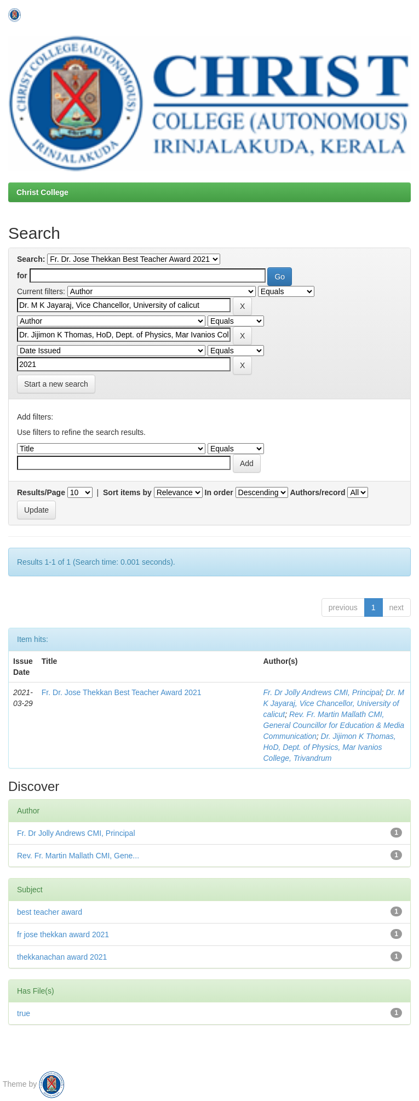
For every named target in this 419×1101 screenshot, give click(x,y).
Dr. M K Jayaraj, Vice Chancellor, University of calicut (334, 703)
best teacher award (49, 912)
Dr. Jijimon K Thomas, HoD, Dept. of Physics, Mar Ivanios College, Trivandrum (329, 747)
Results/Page (41, 492)
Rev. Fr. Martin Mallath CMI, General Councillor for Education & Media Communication (334, 725)
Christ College (42, 192)
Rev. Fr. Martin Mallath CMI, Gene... (78, 855)
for (22, 275)
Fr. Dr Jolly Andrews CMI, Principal (322, 692)
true (23, 1013)
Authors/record (317, 492)
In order (219, 492)
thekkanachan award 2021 (62, 957)
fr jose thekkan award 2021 (63, 934)
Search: (31, 259)
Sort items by (127, 492)
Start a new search (56, 384)
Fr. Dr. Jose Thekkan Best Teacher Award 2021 (122, 692)
